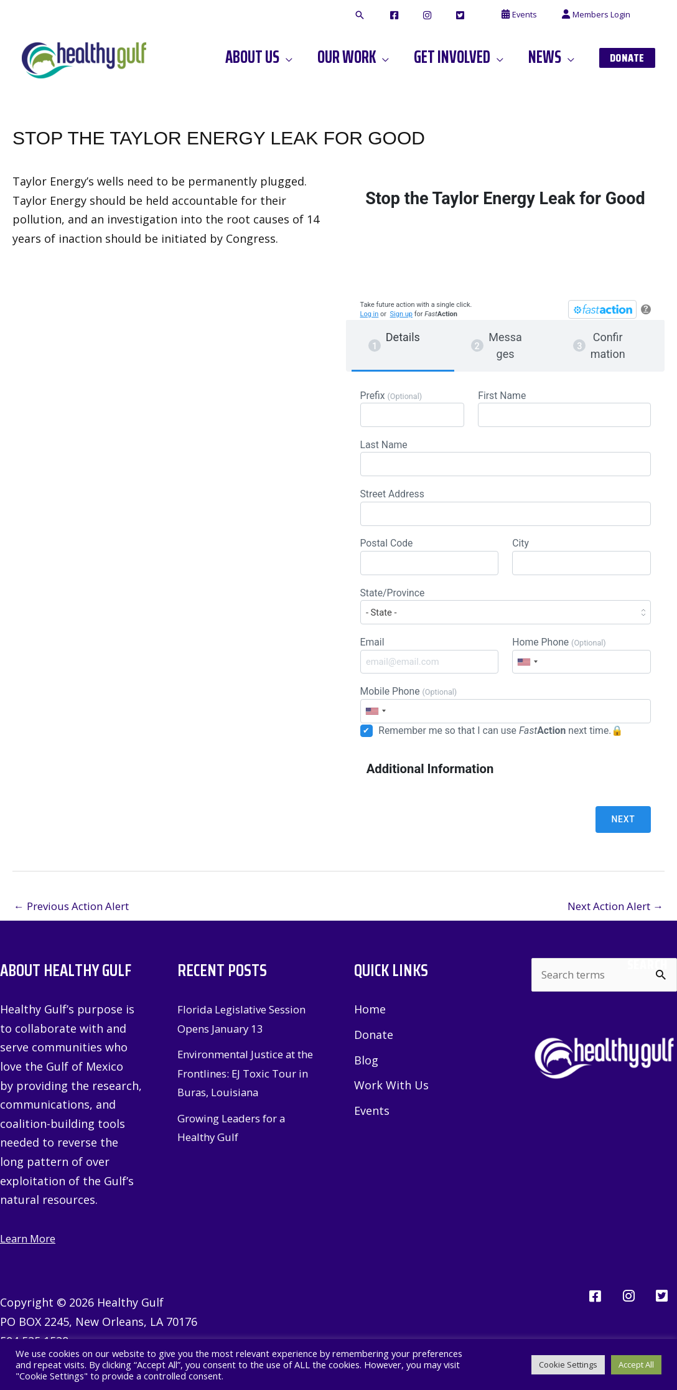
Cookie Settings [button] (568, 1364)
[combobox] (527, 674)
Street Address (505, 512)
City (581, 564)
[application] (318, 57)
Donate (373, 1053)
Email (429, 668)
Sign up (401, 314)
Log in (369, 314)
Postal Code (429, 564)
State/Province (505, 616)
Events (372, 1130)
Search (647, 983)
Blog (366, 1078)
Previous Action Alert (77, 923)
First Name (564, 409)
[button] (406, 15)
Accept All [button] (636, 1364)
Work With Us (391, 1104)
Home (370, 1027)
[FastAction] (602, 309)
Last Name (505, 461)
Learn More (31, 1256)
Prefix (412, 409)
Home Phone (581, 668)
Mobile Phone (505, 720)
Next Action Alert (610, 923)
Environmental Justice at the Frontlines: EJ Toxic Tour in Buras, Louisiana (243, 1091)
